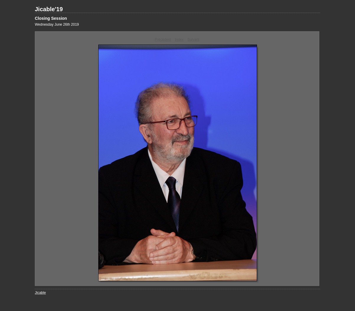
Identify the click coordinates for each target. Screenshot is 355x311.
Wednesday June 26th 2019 (57, 24)
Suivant (193, 39)
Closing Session (51, 18)
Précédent (163, 39)
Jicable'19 (49, 9)
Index (179, 39)
